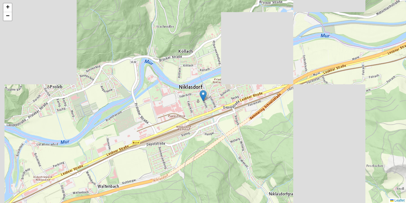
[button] (203, 96)
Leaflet (397, 200)
